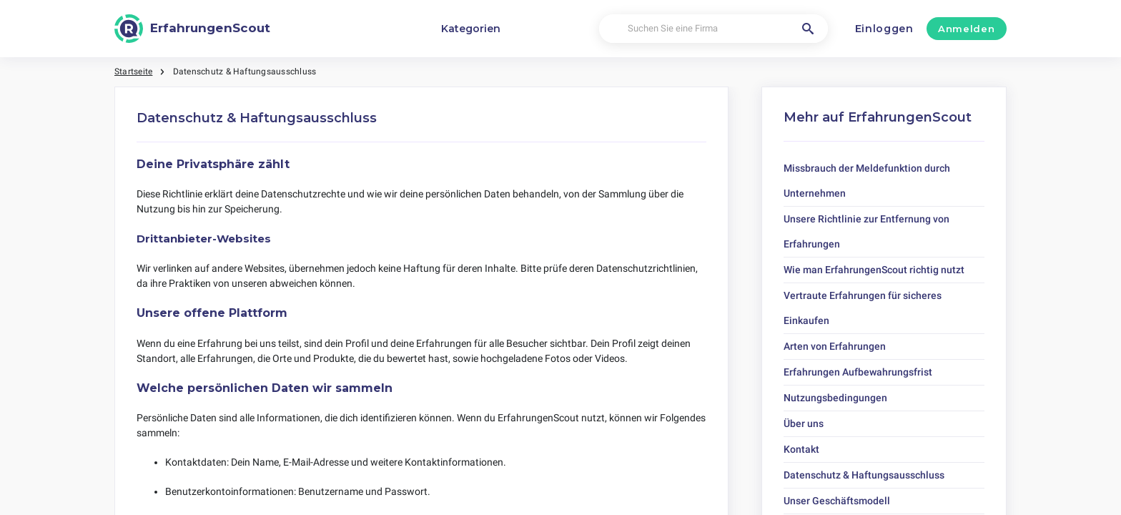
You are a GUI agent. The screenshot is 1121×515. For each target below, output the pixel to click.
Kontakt (801, 449)
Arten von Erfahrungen (835, 346)
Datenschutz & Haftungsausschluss (864, 475)
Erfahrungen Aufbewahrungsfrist (858, 372)
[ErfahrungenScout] (192, 28)
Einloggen (884, 28)
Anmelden (966, 28)
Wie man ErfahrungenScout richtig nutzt (874, 269)
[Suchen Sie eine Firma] (713, 29)
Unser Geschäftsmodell (837, 500)
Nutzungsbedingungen (835, 397)
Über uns (804, 423)
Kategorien (470, 28)
